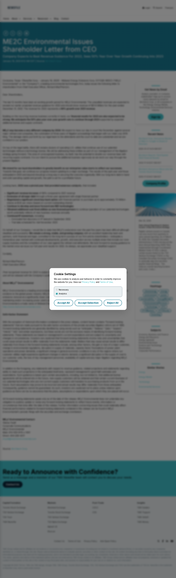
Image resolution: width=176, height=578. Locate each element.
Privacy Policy (88, 282)
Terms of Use (106, 282)
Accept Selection (88, 302)
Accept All (63, 302)
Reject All (112, 302)
